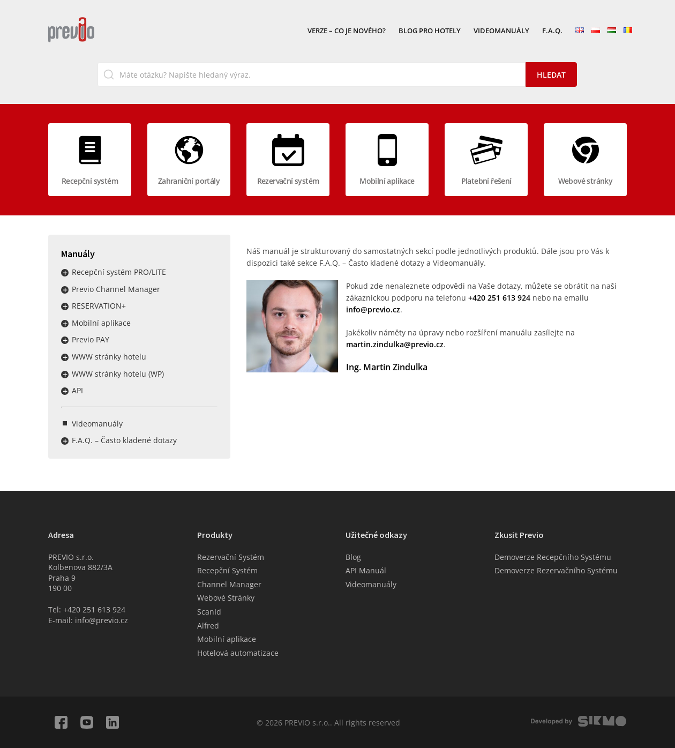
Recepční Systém (227, 570)
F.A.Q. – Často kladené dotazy (124, 440)
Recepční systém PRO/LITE (119, 272)
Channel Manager (229, 584)
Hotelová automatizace (238, 653)
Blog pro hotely (430, 31)
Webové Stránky (225, 598)
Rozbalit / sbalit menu (65, 272)
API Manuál (366, 570)
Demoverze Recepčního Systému (552, 557)
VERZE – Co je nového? (347, 31)
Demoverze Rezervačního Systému (556, 570)
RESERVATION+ (99, 306)
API (77, 390)
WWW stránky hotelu (109, 356)
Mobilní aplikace (101, 323)
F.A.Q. (552, 31)
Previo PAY (90, 339)
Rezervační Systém (230, 557)
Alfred (208, 625)
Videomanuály (501, 31)
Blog (353, 557)
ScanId (209, 612)
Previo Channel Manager (116, 289)
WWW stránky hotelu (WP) (118, 374)
